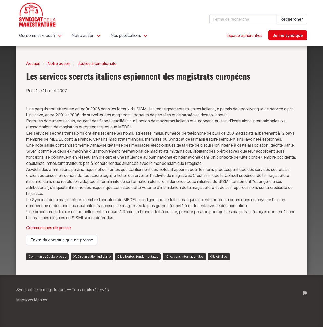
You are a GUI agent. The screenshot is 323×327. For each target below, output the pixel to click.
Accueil (33, 63)
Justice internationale (97, 63)
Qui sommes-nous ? (37, 35)
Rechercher (292, 19)
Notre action (83, 35)
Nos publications (126, 35)
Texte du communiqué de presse (61, 241)
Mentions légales (31, 299)
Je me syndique (288, 35)
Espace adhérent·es (244, 35)
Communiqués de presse (48, 227)
